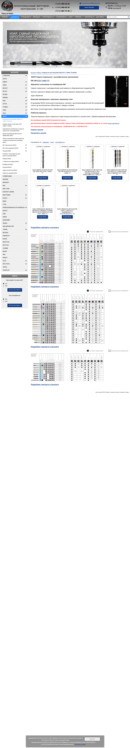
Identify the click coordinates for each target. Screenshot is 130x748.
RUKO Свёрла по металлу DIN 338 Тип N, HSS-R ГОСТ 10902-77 (43, 171)
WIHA (4, 110)
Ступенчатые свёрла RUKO (11, 161)
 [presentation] (122, 44)
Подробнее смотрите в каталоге (45, 228)
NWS (4, 100)
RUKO (4, 116)
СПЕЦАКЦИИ (25, 17)
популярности (59, 142)
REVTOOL (6, 245)
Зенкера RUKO (7, 158)
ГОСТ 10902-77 (43, 81)
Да (6, 283)
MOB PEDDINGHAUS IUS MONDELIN (13, 207)
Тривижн (78, 17)
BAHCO (5, 210)
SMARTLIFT (6, 270)
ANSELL (5, 223)
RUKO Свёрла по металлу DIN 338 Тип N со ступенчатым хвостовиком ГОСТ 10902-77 (117, 172)
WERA (4, 85)
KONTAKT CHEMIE (8, 192)
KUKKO (5, 239)
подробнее (42, 178)
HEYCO (5, 91)
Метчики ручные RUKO (9, 145)
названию (46, 142)
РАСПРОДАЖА (47, 17)
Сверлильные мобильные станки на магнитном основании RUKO (13, 129)
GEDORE (5, 179)
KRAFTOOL (6, 242)
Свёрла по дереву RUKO (10, 173)
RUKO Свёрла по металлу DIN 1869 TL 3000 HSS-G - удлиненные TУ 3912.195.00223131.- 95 (67, 211)
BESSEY (5, 88)
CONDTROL (6, 75)
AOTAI (5, 78)
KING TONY (6, 188)
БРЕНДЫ (36, 17)
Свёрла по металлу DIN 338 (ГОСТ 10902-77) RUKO (13, 120)
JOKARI (5, 229)
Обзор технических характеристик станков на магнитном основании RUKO (13, 140)
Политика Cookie (80, 744)
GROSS (5, 267)
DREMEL (5, 97)
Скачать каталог (37, 130)
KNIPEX (5, 82)
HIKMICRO (6, 182)
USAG (4, 261)
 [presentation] (7, 44)
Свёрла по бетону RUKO (10, 170)
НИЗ (4, 254)
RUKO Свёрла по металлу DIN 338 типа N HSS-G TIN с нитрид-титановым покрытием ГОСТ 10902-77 (92, 172)
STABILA (5, 107)
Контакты (88, 17)
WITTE (5, 104)
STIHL (4, 204)
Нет (6, 285)
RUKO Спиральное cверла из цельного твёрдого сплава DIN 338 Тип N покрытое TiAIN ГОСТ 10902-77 (42, 211)
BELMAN (5, 232)
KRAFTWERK (6, 195)
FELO (4, 113)
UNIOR (5, 217)
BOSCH (5, 198)
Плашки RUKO (7, 151)
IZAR (4, 214)
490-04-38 (62, 4)
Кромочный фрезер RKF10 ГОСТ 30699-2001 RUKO (12, 134)
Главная (5, 17)
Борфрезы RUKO (8, 164)
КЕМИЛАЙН (6, 220)
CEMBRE (5, 248)
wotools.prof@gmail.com (91, 3)
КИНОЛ (5, 257)
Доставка (100, 17)
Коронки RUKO (7, 167)
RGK (4, 185)
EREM (4, 201)
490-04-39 (62, 7)
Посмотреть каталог (38, 133)
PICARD (5, 94)
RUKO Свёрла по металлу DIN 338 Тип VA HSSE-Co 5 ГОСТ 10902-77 (67, 171)
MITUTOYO (6, 264)
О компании (60, 17)
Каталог (14, 17)
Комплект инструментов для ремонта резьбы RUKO (11, 154)
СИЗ (70, 17)
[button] (54, 66)
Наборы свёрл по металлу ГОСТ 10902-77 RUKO (12, 125)
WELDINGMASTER (8, 226)
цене (52, 142)
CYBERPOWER (7, 176)
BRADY (5, 251)
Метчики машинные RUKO (10, 148)
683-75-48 (62, 11)
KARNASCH (6, 235)
